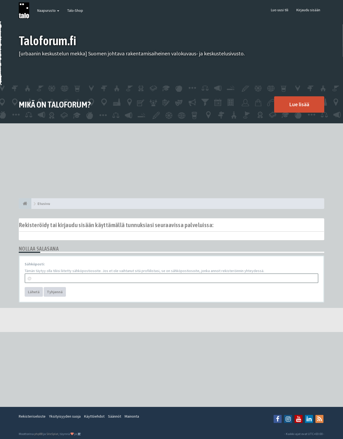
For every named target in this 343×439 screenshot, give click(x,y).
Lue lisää (299, 104)
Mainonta (132, 416)
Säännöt (114, 416)
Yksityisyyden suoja (65, 416)
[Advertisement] (171, 160)
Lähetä (34, 291)
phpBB (38, 434)
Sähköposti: (35, 264)
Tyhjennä (55, 291)
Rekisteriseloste (32, 416)
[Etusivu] (25, 203)
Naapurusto (48, 10)
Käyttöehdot (94, 416)
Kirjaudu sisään (308, 9)
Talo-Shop (75, 10)
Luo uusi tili (279, 9)
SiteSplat (52, 434)
